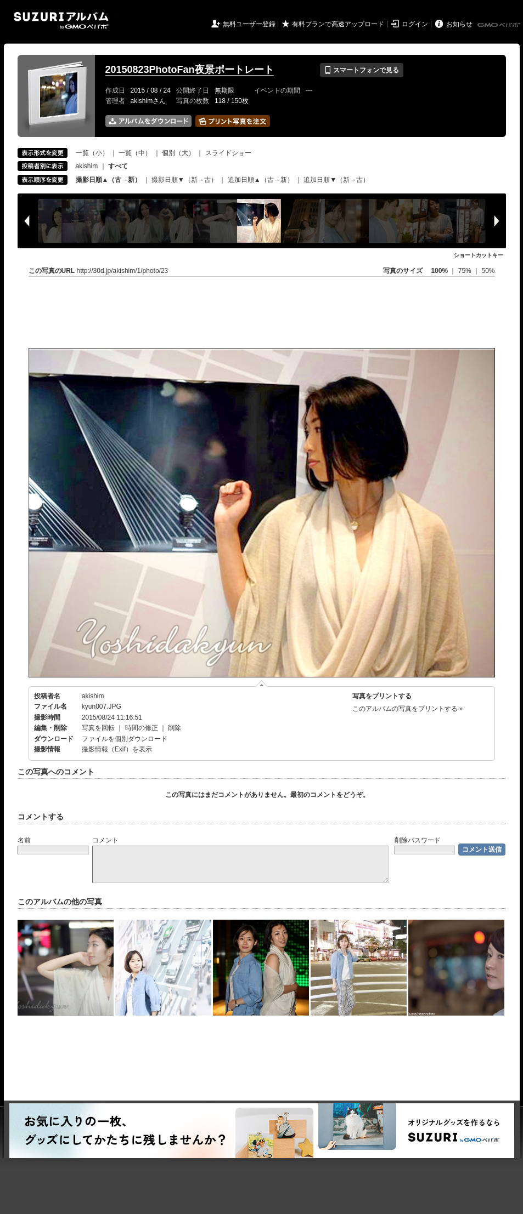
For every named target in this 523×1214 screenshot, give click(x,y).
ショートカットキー (478, 255)
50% (487, 271)
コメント (105, 840)
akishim (87, 166)
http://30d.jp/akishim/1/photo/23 (122, 271)
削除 (174, 728)
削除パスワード (418, 840)
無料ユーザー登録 (249, 24)
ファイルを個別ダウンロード (124, 739)
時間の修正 (141, 728)
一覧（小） (92, 153)
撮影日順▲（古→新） (109, 180)
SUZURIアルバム (61, 20)
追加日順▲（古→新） (261, 180)
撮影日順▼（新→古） (184, 180)
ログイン (415, 24)
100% (439, 271)
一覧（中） (135, 153)
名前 (24, 840)
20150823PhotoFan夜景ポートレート (189, 69)
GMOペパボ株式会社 (499, 25)
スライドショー (228, 153)
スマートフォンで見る (361, 70)
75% (465, 271)
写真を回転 (98, 728)
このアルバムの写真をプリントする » (407, 709)
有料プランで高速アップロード (338, 24)
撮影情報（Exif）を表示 (117, 749)
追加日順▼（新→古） (336, 180)
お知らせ (459, 24)
